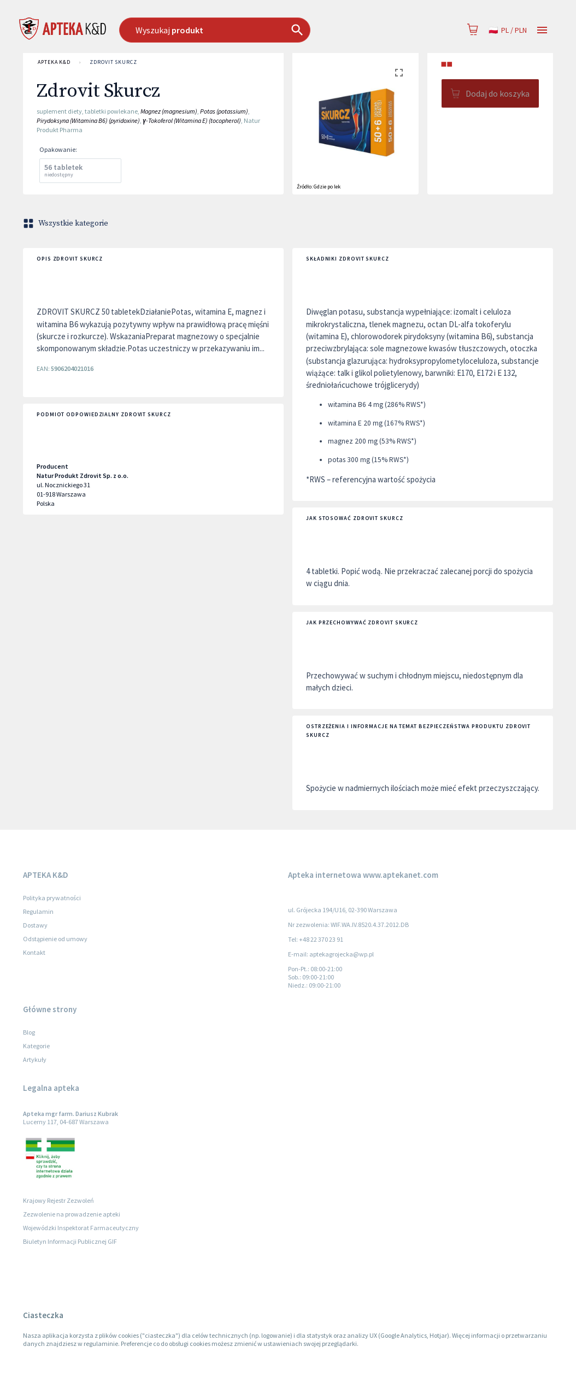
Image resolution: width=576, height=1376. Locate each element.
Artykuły (34, 1059)
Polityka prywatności (52, 898)
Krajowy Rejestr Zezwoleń (58, 1200)
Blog (29, 1032)
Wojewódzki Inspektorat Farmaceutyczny (81, 1228)
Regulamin (38, 911)
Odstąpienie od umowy (55, 939)
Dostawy (35, 925)
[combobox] (243, 30)
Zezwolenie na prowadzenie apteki (71, 1214)
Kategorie (36, 1046)
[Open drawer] (542, 30)
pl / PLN (507, 30)
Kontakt (34, 952)
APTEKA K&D (54, 62)
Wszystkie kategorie (67, 223)
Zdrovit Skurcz (113, 62)
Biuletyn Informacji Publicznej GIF (70, 1241)
